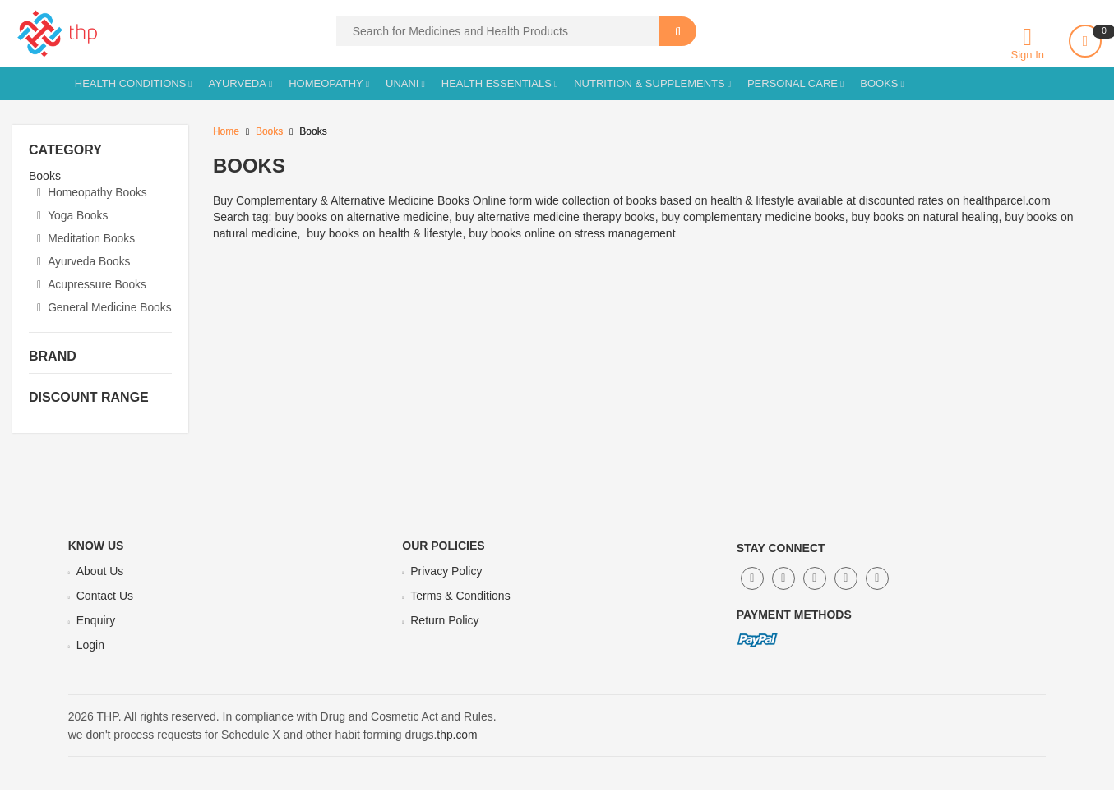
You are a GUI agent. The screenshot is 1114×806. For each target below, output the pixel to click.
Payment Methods (794, 631)
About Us (100, 587)
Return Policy (444, 636)
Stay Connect (781, 564)
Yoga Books (73, 215)
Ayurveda (237, 83)
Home (226, 131)
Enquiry (95, 636)
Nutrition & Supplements (649, 83)
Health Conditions (131, 83)
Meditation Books (86, 238)
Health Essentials (496, 83)
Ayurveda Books (84, 261)
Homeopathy (326, 83)
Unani (402, 83)
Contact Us (104, 612)
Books (879, 83)
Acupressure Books (92, 284)
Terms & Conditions (460, 612)
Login (90, 661)
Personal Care (792, 83)
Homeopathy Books (92, 192)
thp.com (457, 751)
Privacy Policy (446, 587)
